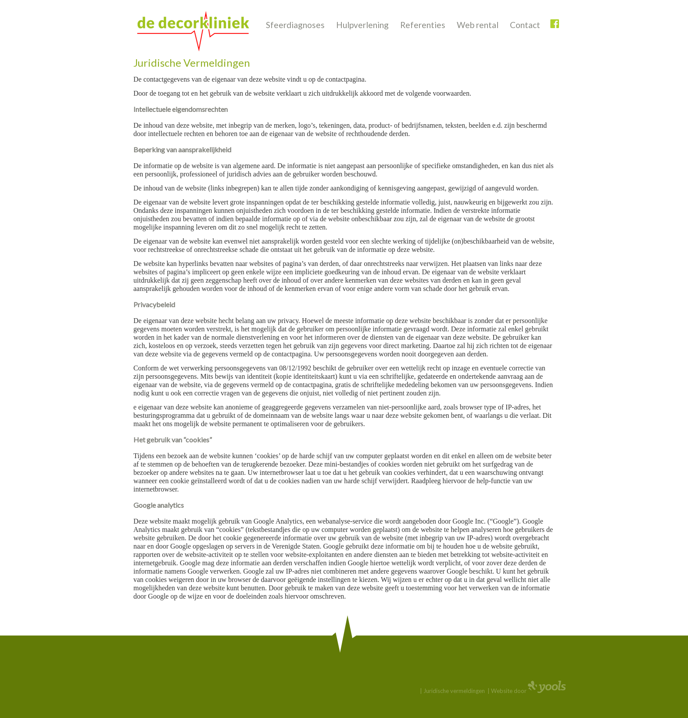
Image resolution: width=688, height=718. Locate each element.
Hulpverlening (362, 25)
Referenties (422, 25)
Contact (525, 25)
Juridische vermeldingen (454, 690)
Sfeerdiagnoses (295, 25)
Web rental (477, 25)
